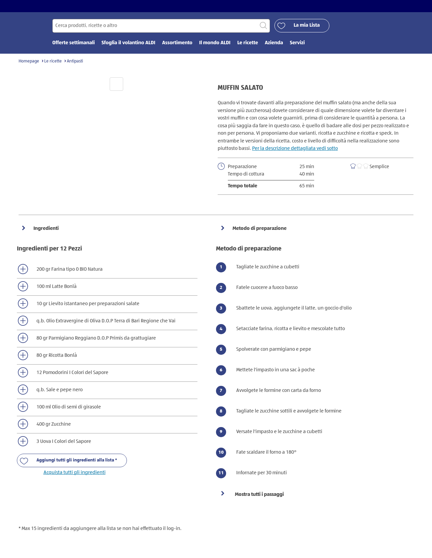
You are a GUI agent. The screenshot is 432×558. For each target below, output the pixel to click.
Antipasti (75, 61)
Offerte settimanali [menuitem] (73, 43)
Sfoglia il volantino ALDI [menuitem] (128, 43)
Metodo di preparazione (259, 228)
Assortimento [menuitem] (177, 43)
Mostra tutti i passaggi (259, 494)
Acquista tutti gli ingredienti (75, 472)
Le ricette (53, 61)
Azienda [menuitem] (274, 43)
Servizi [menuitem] (297, 43)
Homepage (29, 61)
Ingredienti (45, 228)
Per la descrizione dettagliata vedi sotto (295, 148)
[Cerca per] (161, 26)
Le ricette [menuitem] (247, 43)
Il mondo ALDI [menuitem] (215, 43)
